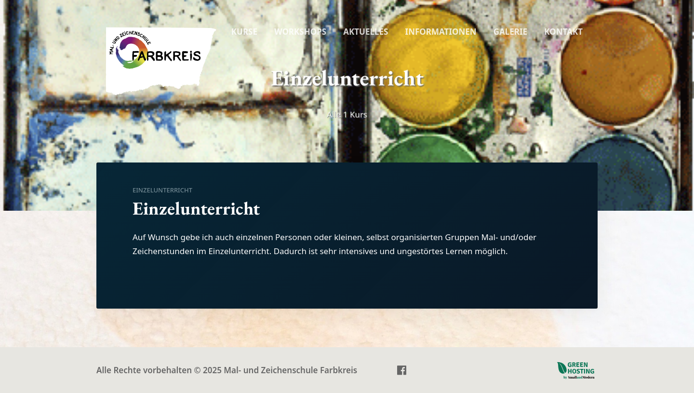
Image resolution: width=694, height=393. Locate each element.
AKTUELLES (365, 31)
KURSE (244, 31)
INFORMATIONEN (441, 31)
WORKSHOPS (300, 31)
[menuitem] (244, 32)
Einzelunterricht (162, 190)
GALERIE (510, 31)
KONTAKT (563, 31)
